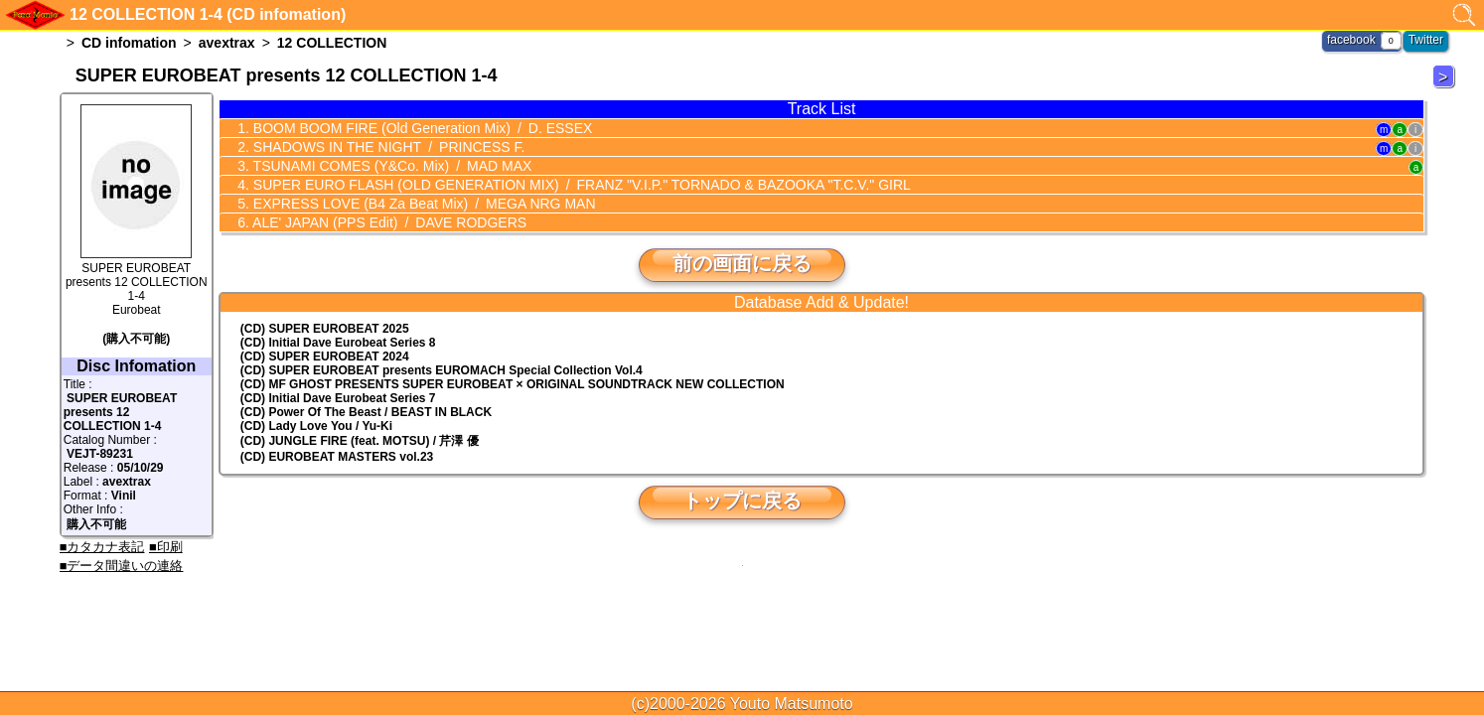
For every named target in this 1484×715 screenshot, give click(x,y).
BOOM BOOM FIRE (420, 128)
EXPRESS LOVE (422, 204)
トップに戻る (742, 500)
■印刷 (166, 546)
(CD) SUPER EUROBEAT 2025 (324, 329)
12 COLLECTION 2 (1446, 86)
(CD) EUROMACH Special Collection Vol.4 (441, 370)
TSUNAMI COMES (390, 166)
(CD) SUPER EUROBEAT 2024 (324, 356)
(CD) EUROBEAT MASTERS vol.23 (336, 457)
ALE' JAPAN (387, 222)
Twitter (1426, 40)
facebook (1351, 40)
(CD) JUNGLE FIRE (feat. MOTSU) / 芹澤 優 (359, 441)
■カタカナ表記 (102, 546)
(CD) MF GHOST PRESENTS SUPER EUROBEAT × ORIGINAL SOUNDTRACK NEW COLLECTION (512, 384)
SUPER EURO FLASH (580, 185)
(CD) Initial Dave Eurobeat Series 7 (338, 398)
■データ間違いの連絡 (122, 565)
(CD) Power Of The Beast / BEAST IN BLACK (366, 412)
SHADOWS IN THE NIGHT (386, 147)
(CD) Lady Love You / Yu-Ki (316, 426)
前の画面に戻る (742, 263)
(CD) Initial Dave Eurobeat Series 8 (338, 343)
